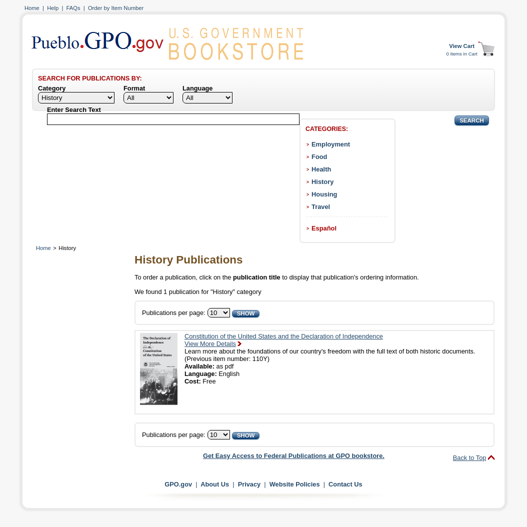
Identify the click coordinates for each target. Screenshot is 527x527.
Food (319, 156)
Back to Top (469, 458)
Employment (331, 144)
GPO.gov (178, 484)
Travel (321, 206)
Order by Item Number (116, 8)
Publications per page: (174, 312)
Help (52, 8)
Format (134, 88)
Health (321, 169)
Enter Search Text (74, 110)
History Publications (188, 260)
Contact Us (345, 484)
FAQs (73, 8)
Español (324, 228)
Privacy (249, 484)
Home (32, 8)
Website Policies (295, 484)
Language (197, 88)
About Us (214, 484)
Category (52, 88)
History (323, 182)
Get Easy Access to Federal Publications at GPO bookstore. (293, 456)
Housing (324, 194)
